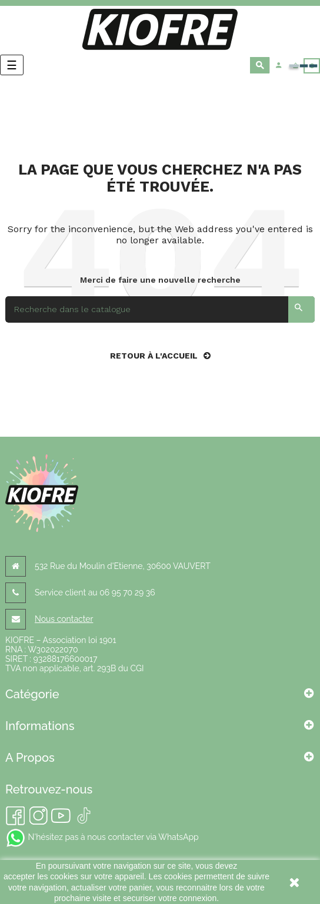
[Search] (160, 309)
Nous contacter (64, 619)
